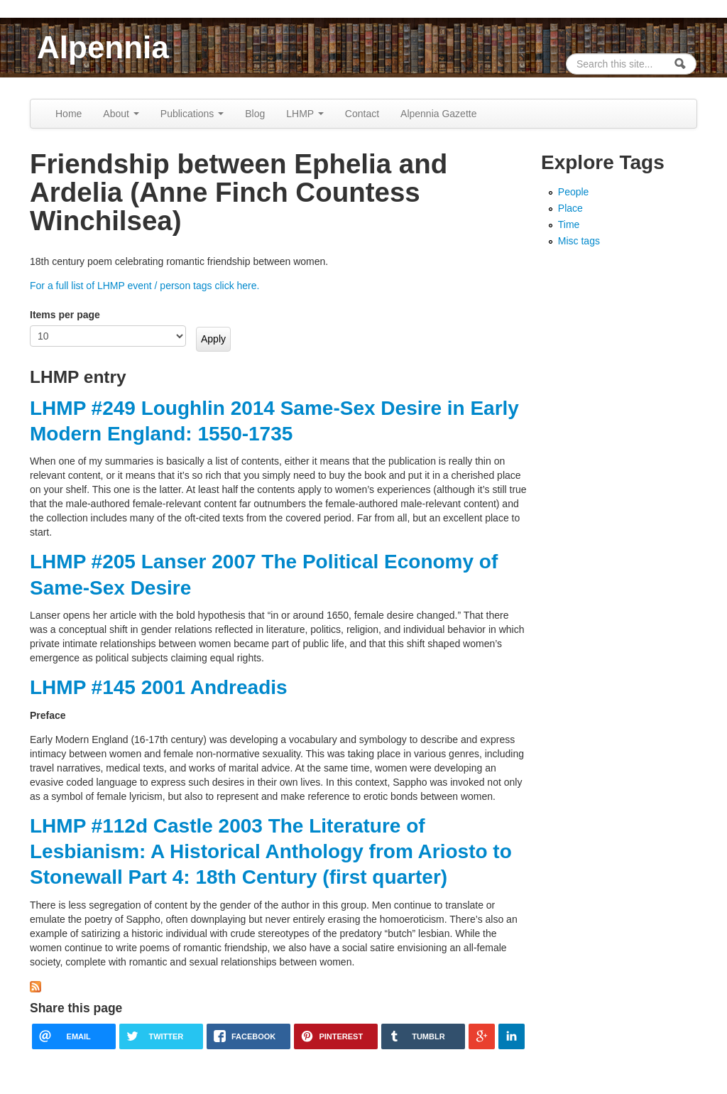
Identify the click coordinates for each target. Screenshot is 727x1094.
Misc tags (579, 241)
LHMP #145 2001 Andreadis (159, 687)
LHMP (305, 113)
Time (569, 224)
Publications (192, 113)
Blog (255, 113)
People (573, 191)
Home (68, 113)
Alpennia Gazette (438, 113)
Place (570, 208)
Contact (362, 113)
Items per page (65, 314)
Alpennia (103, 47)
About (120, 113)
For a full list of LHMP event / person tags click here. (144, 285)
